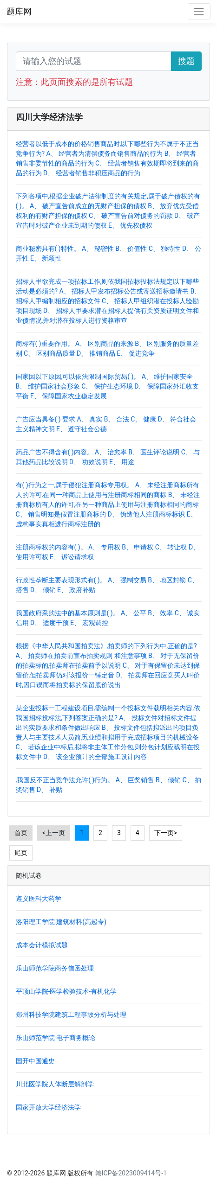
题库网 (19, 11)
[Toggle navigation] (199, 11)
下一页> (165, 832)
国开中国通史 (35, 1061)
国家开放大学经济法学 (48, 1107)
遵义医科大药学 (38, 898)
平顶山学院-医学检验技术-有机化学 (66, 991)
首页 (20, 832)
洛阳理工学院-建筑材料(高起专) (61, 921)
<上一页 (53, 832)
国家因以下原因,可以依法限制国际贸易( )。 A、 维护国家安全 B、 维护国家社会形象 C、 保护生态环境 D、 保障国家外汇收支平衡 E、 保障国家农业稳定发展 (107, 386)
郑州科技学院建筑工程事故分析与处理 (71, 1014)
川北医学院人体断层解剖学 (55, 1084)
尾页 (20, 852)
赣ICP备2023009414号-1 (131, 1173)
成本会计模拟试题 (42, 945)
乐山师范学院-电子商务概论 (56, 1037)
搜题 (186, 61)
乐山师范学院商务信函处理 (55, 968)
